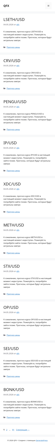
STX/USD (11, 266)
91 (13, 429)
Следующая (23, 429)
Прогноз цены (13, 47)
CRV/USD (11, 60)
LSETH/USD (14, 19)
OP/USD (11, 307)
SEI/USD (11, 348)
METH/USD (13, 225)
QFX (6, 6)
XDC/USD (12, 184)
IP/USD (10, 142)
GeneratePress (42, 440)
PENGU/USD (15, 101)
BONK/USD (13, 389)
